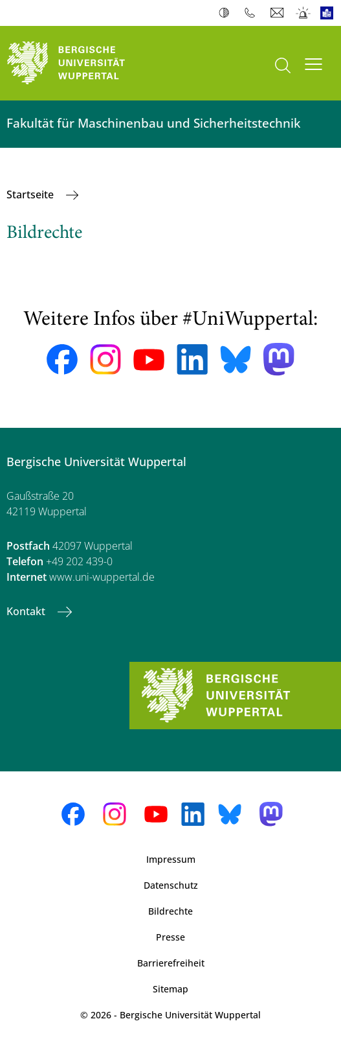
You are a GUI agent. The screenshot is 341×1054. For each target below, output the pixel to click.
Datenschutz (171, 885)
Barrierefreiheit (170, 963)
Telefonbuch (253, 13)
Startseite (31, 194)
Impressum (170, 859)
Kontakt (27, 611)
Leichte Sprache (330, 13)
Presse (170, 937)
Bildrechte (170, 911)
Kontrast (227, 13)
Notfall (304, 13)
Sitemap (170, 989)
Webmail (278, 13)
